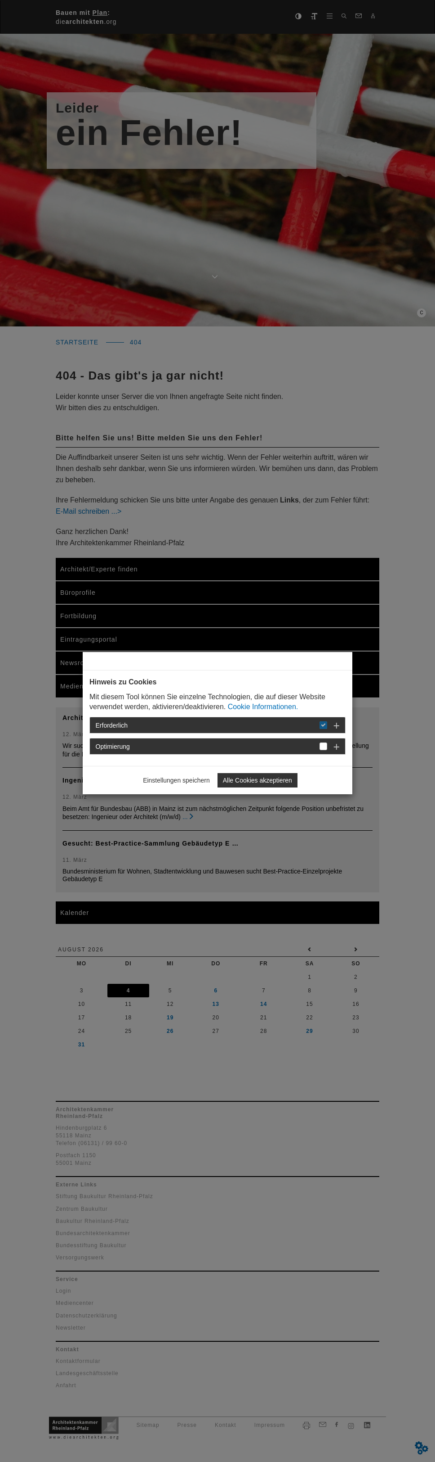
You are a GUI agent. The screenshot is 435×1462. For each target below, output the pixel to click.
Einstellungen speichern (176, 780)
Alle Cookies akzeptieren (257, 780)
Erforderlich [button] (112, 725)
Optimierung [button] (113, 746)
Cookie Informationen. (263, 707)
